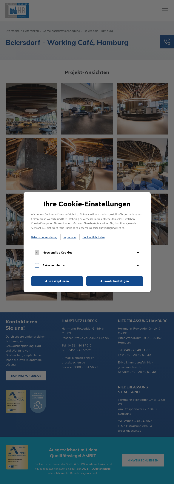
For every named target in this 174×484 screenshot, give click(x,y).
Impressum (70, 237)
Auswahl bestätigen (114, 281)
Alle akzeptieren (57, 281)
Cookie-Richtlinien (94, 237)
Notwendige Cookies (57, 252)
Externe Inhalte (53, 265)
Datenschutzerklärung (44, 237)
